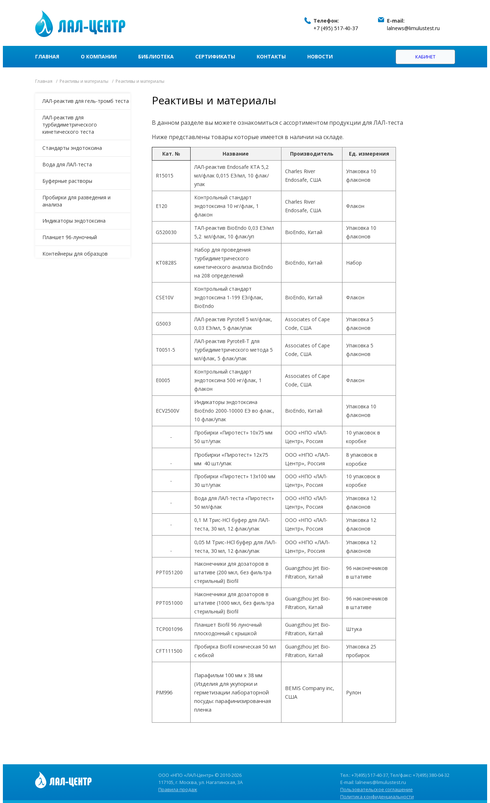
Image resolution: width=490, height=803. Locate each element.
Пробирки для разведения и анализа (76, 201)
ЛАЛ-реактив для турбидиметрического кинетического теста (69, 124)
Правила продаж (177, 789)
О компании (99, 56)
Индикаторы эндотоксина (74, 220)
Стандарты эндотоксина (72, 147)
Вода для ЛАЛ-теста (67, 164)
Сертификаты (215, 56)
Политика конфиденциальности (377, 796)
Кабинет (425, 56)
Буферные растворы (67, 180)
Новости (320, 56)
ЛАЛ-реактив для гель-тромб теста (85, 101)
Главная (47, 56)
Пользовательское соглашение (376, 789)
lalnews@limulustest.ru (413, 28)
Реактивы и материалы (84, 81)
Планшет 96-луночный (69, 237)
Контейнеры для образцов (75, 253)
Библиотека (156, 56)
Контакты (271, 56)
